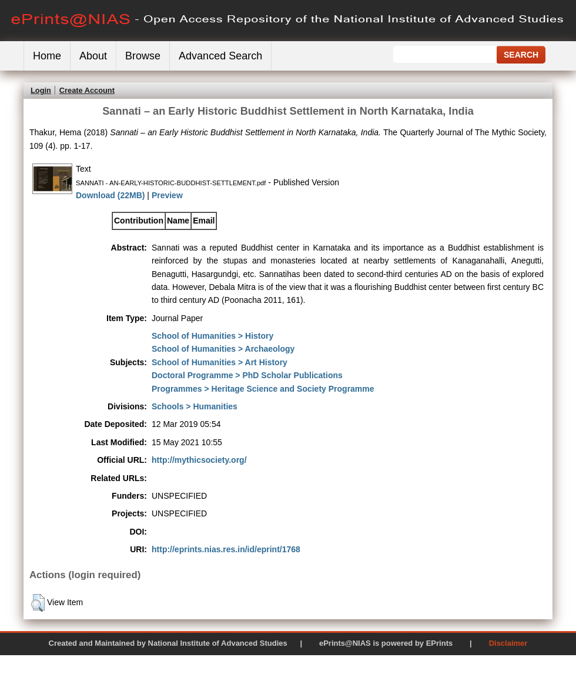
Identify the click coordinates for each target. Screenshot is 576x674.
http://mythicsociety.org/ (199, 460)
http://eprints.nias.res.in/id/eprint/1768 (226, 549)
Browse (142, 56)
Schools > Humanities (194, 406)
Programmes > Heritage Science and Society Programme (263, 388)
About (93, 56)
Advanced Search (220, 56)
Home (47, 56)
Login (41, 90)
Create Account (87, 90)
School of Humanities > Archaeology (223, 348)
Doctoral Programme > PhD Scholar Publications (247, 375)
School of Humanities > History (212, 336)
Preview (167, 195)
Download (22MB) (110, 195)
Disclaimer (508, 643)
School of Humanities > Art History (219, 362)
